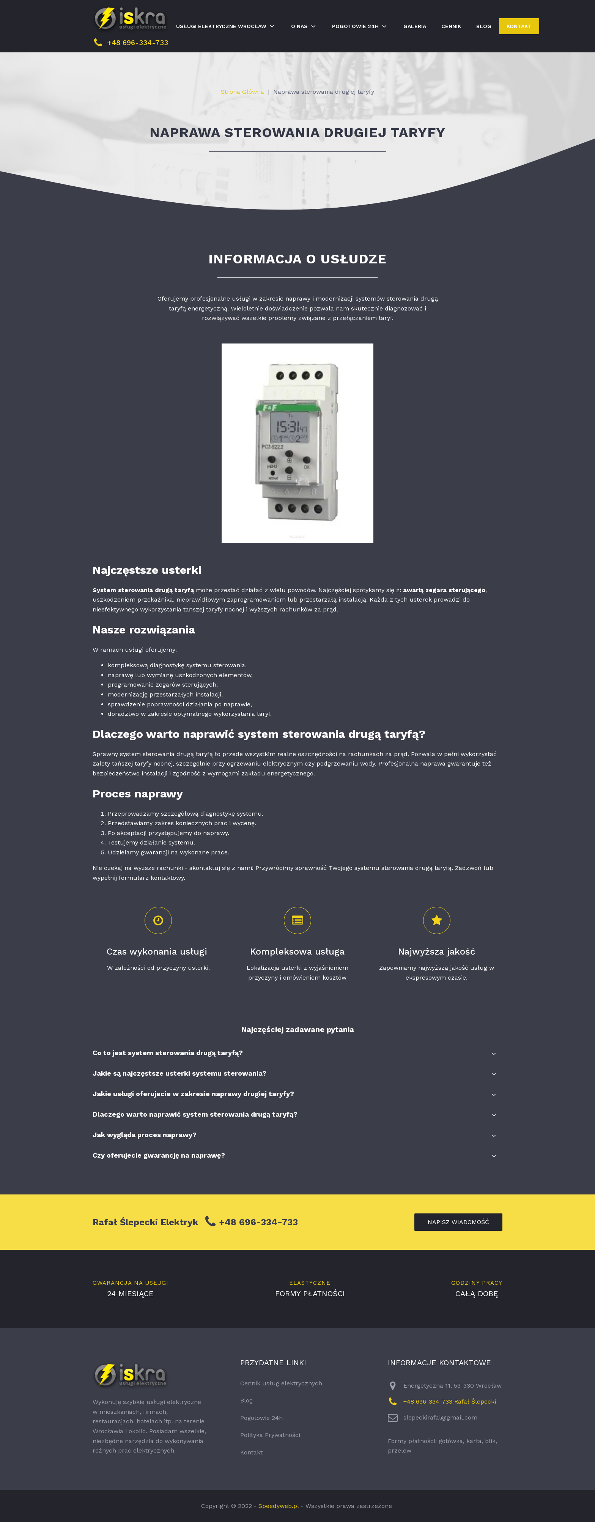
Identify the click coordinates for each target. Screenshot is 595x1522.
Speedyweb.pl (278, 1505)
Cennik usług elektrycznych (281, 1383)
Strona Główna (242, 91)
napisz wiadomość (458, 1222)
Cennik (451, 26)
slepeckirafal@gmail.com (440, 1417)
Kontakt (519, 26)
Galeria (414, 26)
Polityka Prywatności (270, 1434)
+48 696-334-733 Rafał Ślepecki (449, 1401)
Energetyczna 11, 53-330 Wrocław (452, 1385)
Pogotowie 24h (360, 26)
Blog (483, 26)
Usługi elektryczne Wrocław (226, 26)
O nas (304, 26)
